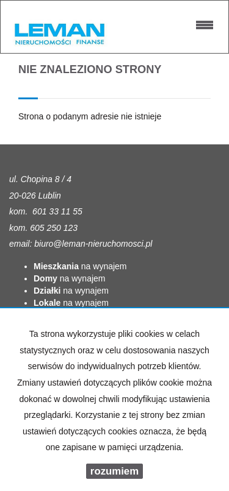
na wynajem (80, 266)
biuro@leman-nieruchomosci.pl (93, 244)
